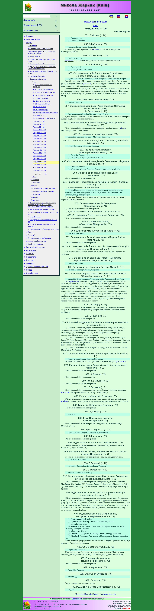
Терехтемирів (35, 58)
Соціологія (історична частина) (43, 201)
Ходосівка (69, 61)
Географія (36, 194)
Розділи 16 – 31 (39, 122)
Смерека (30, 279)
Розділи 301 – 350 (39, 150)
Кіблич (96, 49)
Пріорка (122, 128)
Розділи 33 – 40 (39, 128)
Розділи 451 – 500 (39, 159)
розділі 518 (121, 361)
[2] (46, 185)
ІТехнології (31, 275)
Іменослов (36, 207)
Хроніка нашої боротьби (37, 286)
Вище (95, 594)
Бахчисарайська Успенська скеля (42, 66)
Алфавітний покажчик (35, 261)
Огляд (34, 188)
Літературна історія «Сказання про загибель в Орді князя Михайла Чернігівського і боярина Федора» (42, 218)
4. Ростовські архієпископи (43, 100)
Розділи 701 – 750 (39, 175)
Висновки (34, 210)
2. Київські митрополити (44, 94)
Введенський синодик (38, 83)
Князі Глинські (35, 231)
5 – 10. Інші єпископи (40, 103)
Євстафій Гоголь (72, 281)
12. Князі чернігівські (42, 109)
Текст (34, 86)
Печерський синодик (37, 79)
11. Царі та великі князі (41, 106)
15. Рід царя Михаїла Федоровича (45, 119)
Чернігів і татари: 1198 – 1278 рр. (42, 223)
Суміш (29, 289)
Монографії (32, 47)
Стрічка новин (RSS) (32, 25)
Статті (30, 247)
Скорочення (35, 213)
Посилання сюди (30, 30)
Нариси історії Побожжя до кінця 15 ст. (44, 244)
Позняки (65, 392)
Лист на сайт (29, 20)
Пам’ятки (30, 271)
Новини (29, 36)
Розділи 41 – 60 (39, 131)
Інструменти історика (35, 264)
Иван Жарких (32, 293)
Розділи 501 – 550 (39, 162)
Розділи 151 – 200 (39, 141)
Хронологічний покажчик (36, 257)
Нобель (64, 401)
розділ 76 (87, 83)
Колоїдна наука (33, 40)
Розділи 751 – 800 (39, 178)
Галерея (29, 282)
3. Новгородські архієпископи (44, 97)
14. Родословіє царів (40, 116)
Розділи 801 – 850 (39, 181)
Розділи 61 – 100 (39, 134)
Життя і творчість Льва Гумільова (40, 50)
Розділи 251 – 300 (39, 147)
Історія (29, 44)
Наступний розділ (108, 594)
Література (31, 268)
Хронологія (35, 191)
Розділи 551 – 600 (39, 166)
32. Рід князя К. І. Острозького (44, 125)
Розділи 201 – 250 (39, 144)
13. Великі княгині (39, 112)
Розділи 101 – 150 (39, 137)
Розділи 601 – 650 (39, 169)
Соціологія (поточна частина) (43, 204)
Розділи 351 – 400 (39, 153)
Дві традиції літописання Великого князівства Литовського (42, 70)
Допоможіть (77, 599)
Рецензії (31, 251)
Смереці (46, 609)
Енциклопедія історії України (39, 254)
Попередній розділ (83, 594)
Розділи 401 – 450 (39, 156)
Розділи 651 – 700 (39, 172)
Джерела (34, 197)
